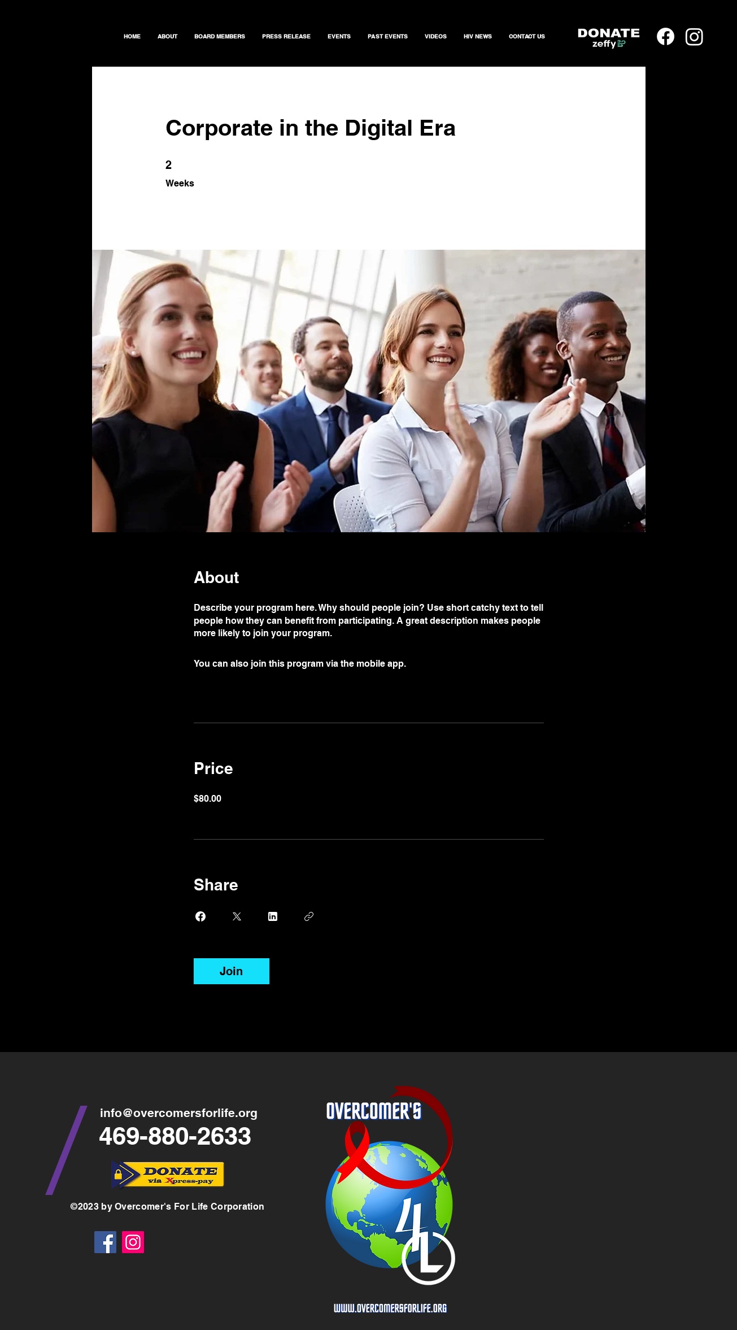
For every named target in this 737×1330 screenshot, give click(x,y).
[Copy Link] (309, 916)
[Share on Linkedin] (273, 916)
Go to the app (437, 663)
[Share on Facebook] (200, 916)
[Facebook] (105, 1242)
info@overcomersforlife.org (179, 1113)
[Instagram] (133, 1242)
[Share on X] (236, 916)
